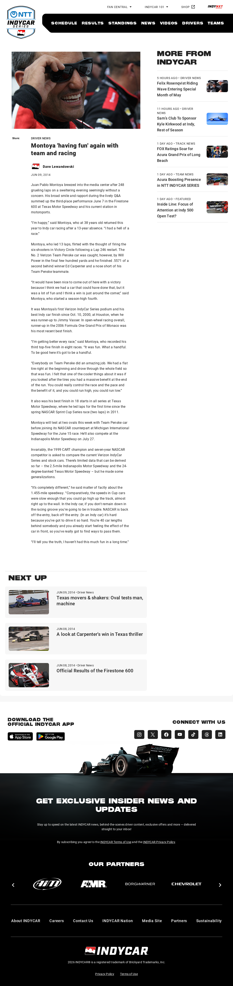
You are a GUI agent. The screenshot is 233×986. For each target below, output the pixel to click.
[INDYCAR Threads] (207, 734)
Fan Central (117, 7)
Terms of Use (129, 974)
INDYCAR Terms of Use (115, 842)
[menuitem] (64, 23)
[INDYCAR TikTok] (193, 734)
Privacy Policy (104, 974)
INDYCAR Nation (117, 920)
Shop (188, 7)
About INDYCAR (25, 920)
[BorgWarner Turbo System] (140, 884)
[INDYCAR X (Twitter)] (153, 734)
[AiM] (47, 884)
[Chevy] (186, 884)
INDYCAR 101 (154, 7)
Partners (179, 920)
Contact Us (83, 920)
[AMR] (93, 884)
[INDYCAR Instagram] (139, 734)
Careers (56, 920)
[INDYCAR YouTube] (180, 734)
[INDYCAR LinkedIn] (220, 734)
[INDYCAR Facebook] (166, 734)
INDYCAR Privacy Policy (159, 842)
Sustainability (209, 920)
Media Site (152, 920)
